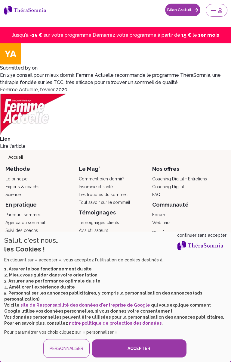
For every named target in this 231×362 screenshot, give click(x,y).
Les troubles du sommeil (103, 194)
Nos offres (165, 169)
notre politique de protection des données (115, 323)
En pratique (21, 204)
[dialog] (115, 297)
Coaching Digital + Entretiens (179, 178)
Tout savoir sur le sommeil (104, 202)
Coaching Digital (168, 186)
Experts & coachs (22, 186)
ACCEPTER (139, 348)
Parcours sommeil (23, 214)
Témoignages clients (99, 222)
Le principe (16, 178)
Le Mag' (89, 169)
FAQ (156, 194)
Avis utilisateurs (93, 230)
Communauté (170, 204)
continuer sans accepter (201, 235)
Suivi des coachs (21, 230)
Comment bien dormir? (102, 178)
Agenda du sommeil (25, 222)
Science (13, 194)
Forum (158, 214)
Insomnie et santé (96, 186)
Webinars (161, 222)
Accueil (15, 157)
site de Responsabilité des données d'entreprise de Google (85, 305)
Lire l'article (13, 146)
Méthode (17, 169)
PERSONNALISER (66, 348)
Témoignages (97, 212)
